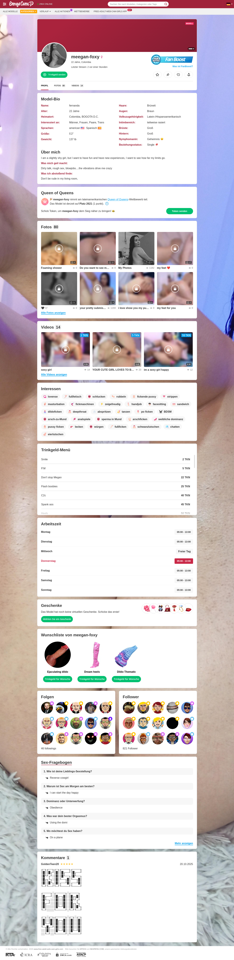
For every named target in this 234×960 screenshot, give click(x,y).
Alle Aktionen (63, 11)
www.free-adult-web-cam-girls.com (48, 949)
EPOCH (83, 949)
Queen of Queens (118, 199)
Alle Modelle (10, 11)
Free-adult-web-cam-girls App (111, 11)
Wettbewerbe (82, 11)
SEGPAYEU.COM (97, 949)
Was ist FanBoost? (182, 66)
